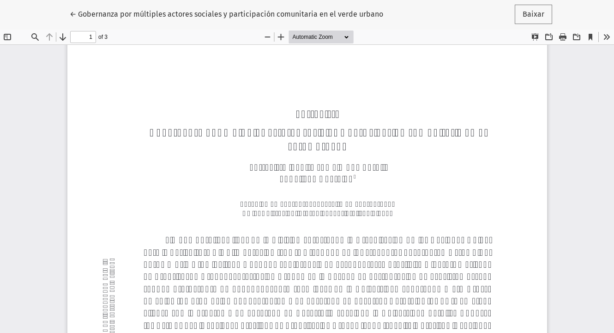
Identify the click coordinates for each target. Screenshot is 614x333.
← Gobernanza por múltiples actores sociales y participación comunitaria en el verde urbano (226, 13)
